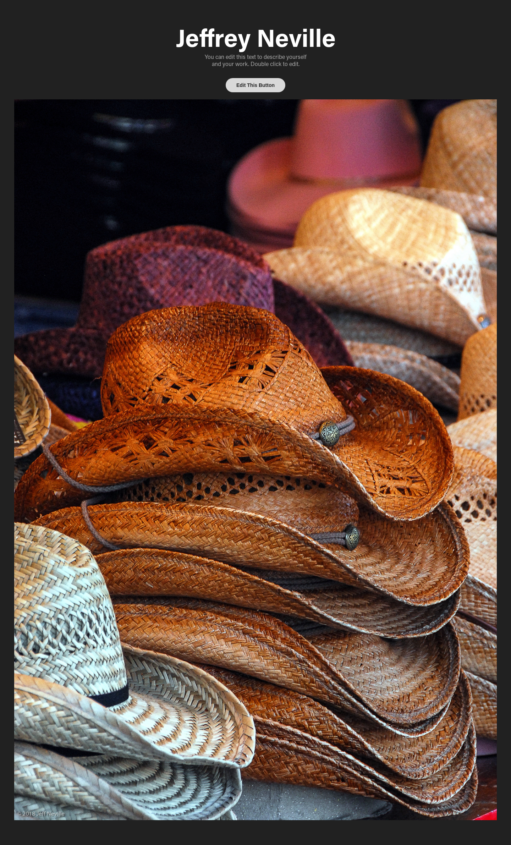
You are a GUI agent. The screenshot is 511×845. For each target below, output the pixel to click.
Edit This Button (255, 85)
